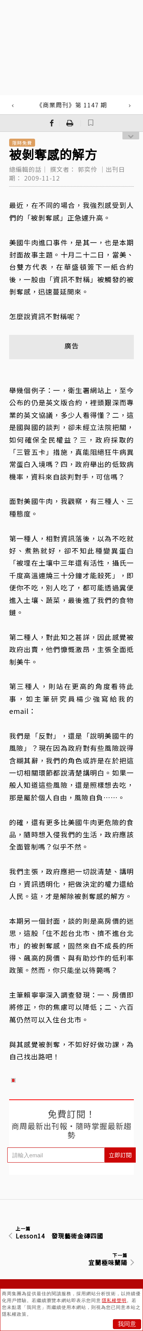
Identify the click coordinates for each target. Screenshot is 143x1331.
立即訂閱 (120, 1155)
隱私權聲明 (114, 1300)
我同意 (127, 1324)
